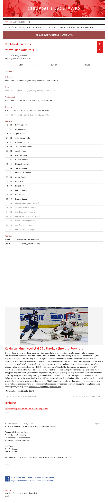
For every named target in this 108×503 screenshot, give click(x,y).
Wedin (25, 100)
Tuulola (22, 225)
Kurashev (42, 80)
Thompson (26, 172)
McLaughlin (24, 142)
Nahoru (8, 490)
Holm (22, 186)
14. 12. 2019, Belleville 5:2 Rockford (86, 396)
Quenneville (25, 138)
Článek (54, 65)
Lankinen (32, 110)
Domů (7, 27)
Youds (53, 80)
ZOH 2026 (71, 27)
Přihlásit (8, 22)
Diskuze (87, 65)
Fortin (26, 207)
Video (21, 65)
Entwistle (29, 216)
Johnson (24, 159)
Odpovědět (98, 423)
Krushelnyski (24, 212)
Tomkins (23, 229)
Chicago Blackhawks (54, 8)
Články (14, 27)
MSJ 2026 (89, 27)
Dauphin (53, 90)
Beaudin (25, 199)
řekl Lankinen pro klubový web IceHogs (45, 386)
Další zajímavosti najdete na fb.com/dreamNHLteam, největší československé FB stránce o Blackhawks (33, 479)
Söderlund (23, 168)
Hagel (27, 80)
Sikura (22, 133)
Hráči (29, 27)
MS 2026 (80, 27)
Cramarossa (27, 146)
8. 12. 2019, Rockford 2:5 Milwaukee (21, 396)
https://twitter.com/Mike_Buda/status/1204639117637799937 (48, 457)
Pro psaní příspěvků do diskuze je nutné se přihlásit (26, 408)
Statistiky (37, 27)
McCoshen (22, 190)
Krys (22, 181)
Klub (44, 27)
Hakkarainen (26, 203)
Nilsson (49, 100)
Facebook (61, 27)
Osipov (24, 125)
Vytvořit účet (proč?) (21, 22)
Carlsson (24, 220)
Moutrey (22, 129)
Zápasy (22, 27)
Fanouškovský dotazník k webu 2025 (54, 34)
